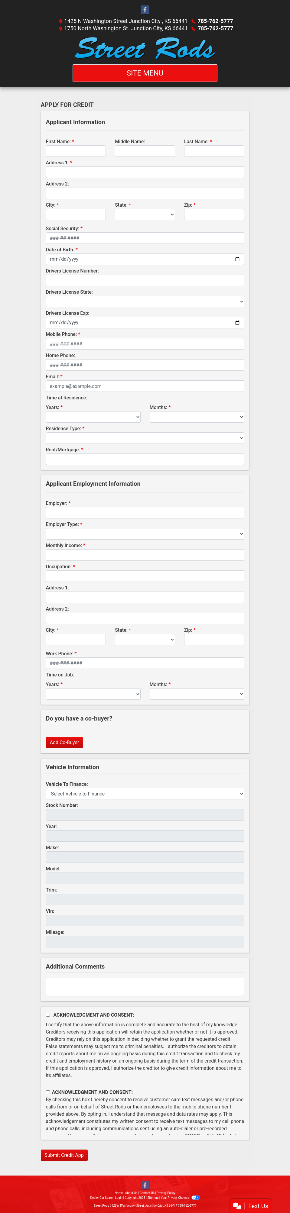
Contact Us (147, 1193)
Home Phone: (60, 355)
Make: (52, 847)
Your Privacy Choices (180, 1197)
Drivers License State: (69, 292)
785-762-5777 (215, 21)
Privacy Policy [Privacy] (166, 1193)
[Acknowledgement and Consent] (48, 1015)
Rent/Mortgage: (63, 450)
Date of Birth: (60, 250)
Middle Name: (130, 141)
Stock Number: (62, 805)
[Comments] (145, 987)
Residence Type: (63, 428)
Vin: (50, 911)
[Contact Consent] (48, 1092)
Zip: (188, 205)
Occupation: (59, 566)
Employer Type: (62, 524)
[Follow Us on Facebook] (145, 10)
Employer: (56, 503)
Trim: (51, 890)
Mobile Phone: (61, 334)
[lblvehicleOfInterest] (145, 793)
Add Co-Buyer (64, 742)
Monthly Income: (64, 545)
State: (121, 205)
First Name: (58, 141)
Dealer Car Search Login (106, 1197)
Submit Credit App (64, 1155)
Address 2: (57, 184)
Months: (159, 407)
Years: (53, 407)
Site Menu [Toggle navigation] (145, 73)
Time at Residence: (66, 398)
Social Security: (63, 228)
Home (119, 1193)
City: (51, 205)
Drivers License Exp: (68, 313)
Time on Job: (60, 675)
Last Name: (196, 141)
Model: (53, 869)
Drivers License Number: (72, 271)
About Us (131, 1193)
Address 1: (57, 163)
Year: (51, 826)
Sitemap (152, 1197)
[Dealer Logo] (145, 48)
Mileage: (55, 932)
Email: (52, 376)
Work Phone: (59, 654)
